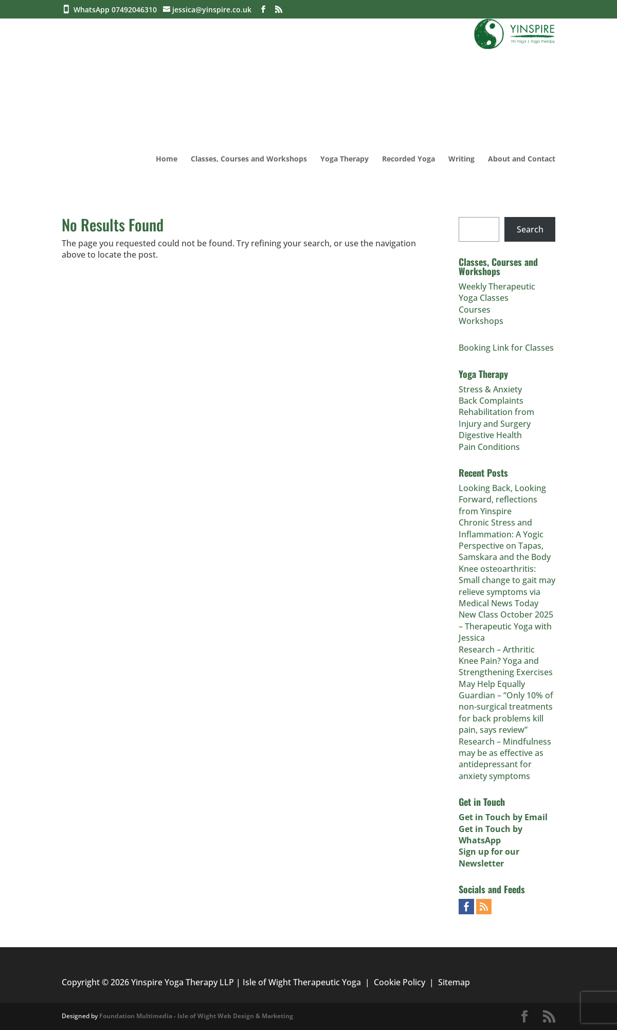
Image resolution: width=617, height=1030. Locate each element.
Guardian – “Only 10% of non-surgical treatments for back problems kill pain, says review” (506, 712)
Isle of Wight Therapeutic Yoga (302, 982)
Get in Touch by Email (503, 817)
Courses (475, 309)
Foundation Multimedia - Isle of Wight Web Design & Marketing (196, 1015)
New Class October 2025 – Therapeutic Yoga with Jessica (506, 626)
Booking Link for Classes (506, 347)
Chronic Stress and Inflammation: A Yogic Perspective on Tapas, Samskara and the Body (505, 540)
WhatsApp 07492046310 (117, 9)
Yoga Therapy (344, 159)
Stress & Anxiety (490, 389)
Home (166, 159)
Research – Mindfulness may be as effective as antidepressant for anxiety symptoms (505, 759)
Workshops (481, 321)
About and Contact (521, 159)
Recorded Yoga (408, 159)
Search (530, 229)
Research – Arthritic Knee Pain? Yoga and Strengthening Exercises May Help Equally (506, 667)
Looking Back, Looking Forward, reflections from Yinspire (502, 499)
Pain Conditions (489, 447)
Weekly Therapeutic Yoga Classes (497, 292)
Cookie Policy (399, 982)
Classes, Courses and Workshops (249, 159)
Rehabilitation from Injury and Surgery (496, 417)
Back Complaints (491, 400)
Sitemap (454, 982)
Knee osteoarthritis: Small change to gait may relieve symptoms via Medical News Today (507, 586)
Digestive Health (490, 435)
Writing (461, 159)
